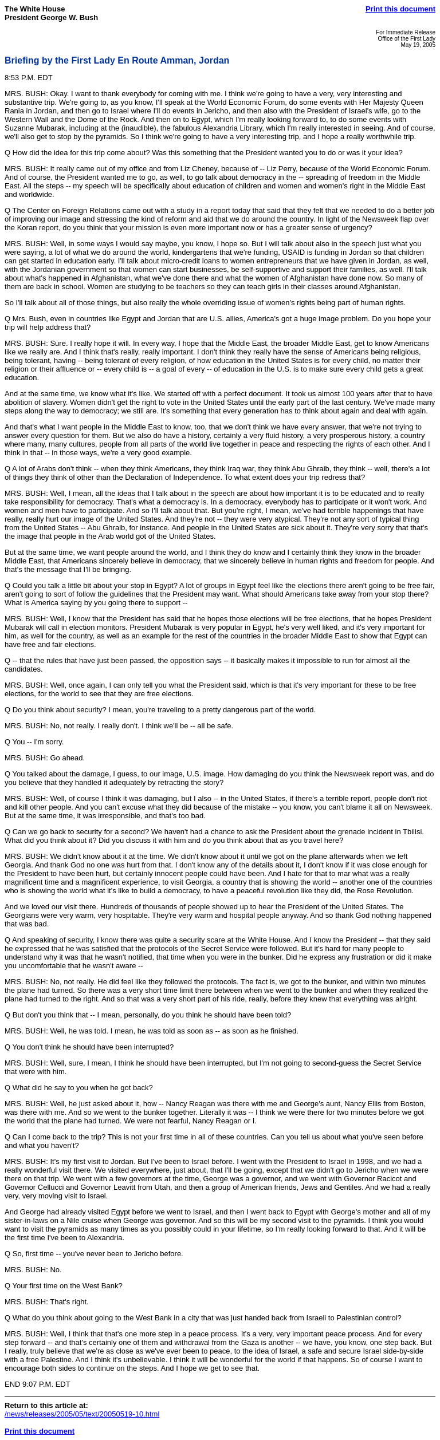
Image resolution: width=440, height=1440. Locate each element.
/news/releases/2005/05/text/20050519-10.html (82, 1414)
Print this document (400, 9)
